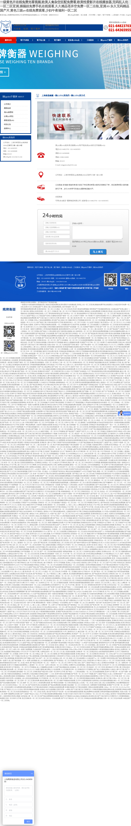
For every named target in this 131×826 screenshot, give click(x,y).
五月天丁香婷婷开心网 (67, 451)
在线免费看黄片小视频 (49, 434)
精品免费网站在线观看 (55, 336)
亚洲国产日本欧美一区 (113, 400)
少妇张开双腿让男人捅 (43, 547)
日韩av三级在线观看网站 (42, 320)
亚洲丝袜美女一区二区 (45, 309)
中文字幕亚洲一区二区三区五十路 (88, 451)
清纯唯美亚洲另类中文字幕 (119, 580)
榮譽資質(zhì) (9, 120)
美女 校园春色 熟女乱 (86, 373)
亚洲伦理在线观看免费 (10, 645)
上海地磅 (115, 15)
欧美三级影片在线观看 (65, 460)
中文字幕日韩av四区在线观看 (44, 360)
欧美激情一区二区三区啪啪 (109, 402)
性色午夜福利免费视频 (81, 309)
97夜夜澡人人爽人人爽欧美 (58, 574)
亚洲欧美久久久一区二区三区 (48, 625)
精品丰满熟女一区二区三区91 (40, 387)
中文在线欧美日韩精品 (119, 474)
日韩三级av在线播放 (19, 529)
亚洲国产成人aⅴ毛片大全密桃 (77, 591)
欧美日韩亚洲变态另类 (91, 538)
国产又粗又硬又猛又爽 (68, 356)
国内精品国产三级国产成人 (103, 442)
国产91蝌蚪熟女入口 (103, 376)
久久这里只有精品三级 (94, 322)
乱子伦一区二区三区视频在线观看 (26, 382)
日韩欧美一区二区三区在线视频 (49, 502)
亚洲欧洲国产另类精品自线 (18, 616)
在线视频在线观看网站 (18, 402)
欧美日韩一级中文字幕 (27, 603)
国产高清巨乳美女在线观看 (37, 685)
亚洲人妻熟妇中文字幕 (90, 405)
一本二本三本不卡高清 (49, 487)
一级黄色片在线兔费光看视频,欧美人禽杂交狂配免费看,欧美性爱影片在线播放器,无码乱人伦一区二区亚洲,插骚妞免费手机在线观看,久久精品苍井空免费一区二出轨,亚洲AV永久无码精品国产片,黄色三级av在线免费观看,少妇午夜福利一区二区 (64, 6)
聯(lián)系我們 (123, 40)
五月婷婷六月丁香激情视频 (74, 402)
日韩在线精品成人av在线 (75, 683)
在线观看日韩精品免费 (65, 409)
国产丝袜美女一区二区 (68, 313)
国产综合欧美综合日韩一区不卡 (52, 436)
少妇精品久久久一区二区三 (80, 598)
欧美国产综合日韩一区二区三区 (88, 365)
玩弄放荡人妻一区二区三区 (30, 696)
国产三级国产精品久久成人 (91, 663)
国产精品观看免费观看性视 (97, 411)
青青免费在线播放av (26, 360)
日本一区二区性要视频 (34, 351)
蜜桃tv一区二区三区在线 (40, 447)
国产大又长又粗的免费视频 (19, 549)
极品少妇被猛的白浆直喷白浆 (19, 365)
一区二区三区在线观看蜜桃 (94, 672)
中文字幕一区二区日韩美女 (90, 569)
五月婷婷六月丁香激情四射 (44, 520)
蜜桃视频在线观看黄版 (108, 462)
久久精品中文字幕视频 (47, 382)
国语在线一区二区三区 (41, 454)
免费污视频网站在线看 (55, 522)
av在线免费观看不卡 (106, 458)
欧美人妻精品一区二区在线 (64, 645)
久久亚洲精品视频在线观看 (121, 389)
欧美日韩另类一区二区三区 (100, 509)
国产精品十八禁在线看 (48, 331)
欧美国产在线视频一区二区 (73, 327)
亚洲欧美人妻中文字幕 (48, 442)
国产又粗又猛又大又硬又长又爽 (48, 318)
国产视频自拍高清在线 (44, 623)
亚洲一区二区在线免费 (91, 587)
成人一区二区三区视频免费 (50, 494)
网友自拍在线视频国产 (73, 471)
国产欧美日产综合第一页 (58, 692)
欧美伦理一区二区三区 (33, 571)
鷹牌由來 (7, 108)
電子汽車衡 (106, 15)
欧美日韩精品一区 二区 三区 (103, 313)
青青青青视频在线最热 (87, 678)
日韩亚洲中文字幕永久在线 (96, 378)
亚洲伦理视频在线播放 (116, 398)
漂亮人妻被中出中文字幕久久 (20, 536)
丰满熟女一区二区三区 (57, 447)
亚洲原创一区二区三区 (78, 534)
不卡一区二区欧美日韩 (68, 458)
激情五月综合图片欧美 (50, 351)
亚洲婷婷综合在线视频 (87, 380)
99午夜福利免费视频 (12, 551)
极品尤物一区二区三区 (86, 631)
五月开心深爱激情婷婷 (84, 680)
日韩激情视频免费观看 (37, 365)
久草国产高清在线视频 (90, 643)
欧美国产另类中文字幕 (104, 336)
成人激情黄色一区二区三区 (82, 331)
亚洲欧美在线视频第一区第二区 (41, 362)
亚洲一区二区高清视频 (72, 436)
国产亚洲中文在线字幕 (55, 587)
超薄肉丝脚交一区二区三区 (68, 373)
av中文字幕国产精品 (89, 471)
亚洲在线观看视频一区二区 (16, 385)
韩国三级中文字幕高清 (112, 547)
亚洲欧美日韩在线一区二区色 (102, 654)
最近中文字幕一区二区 (87, 347)
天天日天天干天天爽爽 (28, 465)
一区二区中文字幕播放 (15, 405)
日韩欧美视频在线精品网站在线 (103, 689)
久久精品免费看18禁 (99, 369)
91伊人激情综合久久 (42, 514)
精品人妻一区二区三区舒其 (78, 427)
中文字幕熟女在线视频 (34, 373)
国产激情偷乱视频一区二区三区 (21, 400)
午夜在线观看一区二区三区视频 (80, 445)
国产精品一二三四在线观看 (71, 353)
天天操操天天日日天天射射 (59, 469)
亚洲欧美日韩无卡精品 (108, 365)
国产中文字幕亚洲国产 (30, 480)
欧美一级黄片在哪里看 (34, 329)
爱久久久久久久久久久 (100, 556)
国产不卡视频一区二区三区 (78, 603)
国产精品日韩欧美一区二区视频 (26, 560)
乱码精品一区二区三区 (79, 333)
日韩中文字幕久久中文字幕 (108, 676)
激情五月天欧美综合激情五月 (83, 518)
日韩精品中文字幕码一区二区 (107, 522)
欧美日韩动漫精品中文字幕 (40, 489)
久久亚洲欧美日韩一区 (69, 669)
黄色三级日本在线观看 (21, 580)
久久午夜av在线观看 (109, 511)
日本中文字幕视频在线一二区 (99, 611)
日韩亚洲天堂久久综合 (62, 371)
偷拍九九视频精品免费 (71, 342)
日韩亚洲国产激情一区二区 (34, 422)
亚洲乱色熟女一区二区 (113, 320)
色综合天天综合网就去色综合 (47, 607)
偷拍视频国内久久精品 (54, 676)
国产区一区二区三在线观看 (57, 531)
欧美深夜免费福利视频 (29, 358)
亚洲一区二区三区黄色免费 (29, 680)
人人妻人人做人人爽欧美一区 (40, 605)
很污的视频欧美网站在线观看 (65, 500)
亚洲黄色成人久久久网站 (112, 449)
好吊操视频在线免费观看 (80, 476)
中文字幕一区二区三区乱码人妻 (74, 418)
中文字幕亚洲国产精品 (16, 538)
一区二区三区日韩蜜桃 (46, 358)
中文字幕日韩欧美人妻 (110, 407)
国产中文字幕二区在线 (91, 507)
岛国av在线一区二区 (54, 345)
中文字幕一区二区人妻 (75, 507)
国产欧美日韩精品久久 (121, 338)
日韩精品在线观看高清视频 (25, 414)
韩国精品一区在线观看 (26, 520)
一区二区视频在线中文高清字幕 (68, 325)
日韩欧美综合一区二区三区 (46, 340)
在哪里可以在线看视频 (102, 487)
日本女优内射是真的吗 (44, 465)
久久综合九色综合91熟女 (104, 347)
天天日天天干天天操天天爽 (29, 652)
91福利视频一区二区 (12, 680)
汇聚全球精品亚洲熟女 (87, 625)
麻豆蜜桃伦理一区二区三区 (52, 627)
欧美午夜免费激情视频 (111, 534)
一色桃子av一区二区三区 (57, 663)
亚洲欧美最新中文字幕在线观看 (76, 687)
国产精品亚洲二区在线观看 (44, 333)
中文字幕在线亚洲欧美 (110, 565)
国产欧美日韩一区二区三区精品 (101, 605)
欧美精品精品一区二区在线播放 (73, 565)
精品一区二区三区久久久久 (95, 469)
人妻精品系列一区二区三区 (49, 652)
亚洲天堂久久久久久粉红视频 (36, 327)
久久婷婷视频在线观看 (88, 456)
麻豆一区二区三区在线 (31, 556)
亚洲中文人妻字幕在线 (101, 502)
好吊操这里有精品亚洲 (105, 422)
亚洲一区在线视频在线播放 (111, 623)
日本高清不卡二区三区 (99, 398)
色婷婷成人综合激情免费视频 (102, 680)
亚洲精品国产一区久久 (35, 356)
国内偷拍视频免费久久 (102, 560)
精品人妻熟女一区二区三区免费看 (108, 382)
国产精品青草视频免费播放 (100, 647)
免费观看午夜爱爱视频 (98, 685)
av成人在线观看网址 (44, 585)
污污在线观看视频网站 (86, 340)
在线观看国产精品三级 (121, 600)
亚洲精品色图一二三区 (23, 447)
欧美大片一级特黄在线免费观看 (116, 427)
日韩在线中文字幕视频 (55, 342)
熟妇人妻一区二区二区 (76, 462)
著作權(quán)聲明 (93, 285)
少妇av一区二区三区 (111, 687)
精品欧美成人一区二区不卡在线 (75, 322)
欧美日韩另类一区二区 (67, 540)
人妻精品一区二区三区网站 (30, 331)
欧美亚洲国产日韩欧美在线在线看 (51, 478)
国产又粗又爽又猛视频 (83, 389)
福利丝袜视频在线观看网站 (89, 676)
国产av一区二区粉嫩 (65, 449)
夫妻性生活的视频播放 (116, 514)
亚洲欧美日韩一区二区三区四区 (11, 398)
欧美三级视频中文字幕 (113, 362)
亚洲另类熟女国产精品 (114, 658)
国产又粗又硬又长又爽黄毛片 (33, 491)
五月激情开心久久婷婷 (115, 434)
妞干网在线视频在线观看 (84, 540)
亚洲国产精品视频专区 (70, 614)
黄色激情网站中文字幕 (85, 313)
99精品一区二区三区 (95, 629)
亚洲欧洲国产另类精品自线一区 (90, 385)
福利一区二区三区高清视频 (73, 538)
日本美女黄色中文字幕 (33, 436)
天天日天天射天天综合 (60, 414)
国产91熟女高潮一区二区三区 (105, 485)
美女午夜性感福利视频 (61, 445)
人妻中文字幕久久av (13, 496)
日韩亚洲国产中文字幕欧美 (105, 478)
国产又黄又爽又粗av (23, 594)
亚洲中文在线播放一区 (100, 500)
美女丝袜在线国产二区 (24, 474)
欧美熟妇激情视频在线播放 (93, 438)
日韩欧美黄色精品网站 (39, 396)
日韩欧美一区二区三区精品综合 (36, 538)
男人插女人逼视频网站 (90, 549)
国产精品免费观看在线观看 (57, 685)
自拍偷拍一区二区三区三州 (79, 667)
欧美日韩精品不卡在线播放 (97, 567)
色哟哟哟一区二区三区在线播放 (82, 358)
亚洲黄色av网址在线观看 (54, 609)
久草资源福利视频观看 (50, 329)
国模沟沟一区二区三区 (103, 380)
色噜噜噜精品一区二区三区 (65, 382)
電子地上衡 (43, 40)
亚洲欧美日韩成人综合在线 (110, 311)
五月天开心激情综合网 (84, 369)
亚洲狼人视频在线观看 (118, 609)
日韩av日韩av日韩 (75, 649)
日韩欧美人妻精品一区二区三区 (62, 489)
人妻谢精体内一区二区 (77, 482)
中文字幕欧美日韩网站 (76, 311)
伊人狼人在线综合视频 (54, 418)
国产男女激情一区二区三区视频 (92, 345)
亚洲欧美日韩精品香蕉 (76, 527)
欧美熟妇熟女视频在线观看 (68, 625)
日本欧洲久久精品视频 (12, 585)
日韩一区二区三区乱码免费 (112, 698)
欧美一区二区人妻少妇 (12, 462)
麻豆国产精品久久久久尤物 (19, 534)
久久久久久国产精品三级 (37, 322)
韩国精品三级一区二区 (105, 338)
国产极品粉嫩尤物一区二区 (58, 400)
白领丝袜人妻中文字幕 (88, 563)
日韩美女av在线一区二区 (18, 431)
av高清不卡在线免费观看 (86, 485)
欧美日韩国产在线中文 (19, 420)
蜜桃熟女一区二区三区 (102, 480)
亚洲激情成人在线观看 (10, 360)
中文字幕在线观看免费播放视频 (51, 694)
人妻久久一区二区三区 (49, 467)
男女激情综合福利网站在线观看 (60, 474)
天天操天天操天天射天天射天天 (74, 694)
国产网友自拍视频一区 (59, 683)
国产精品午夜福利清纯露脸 (34, 456)
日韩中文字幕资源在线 (16, 629)
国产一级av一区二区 (119, 318)
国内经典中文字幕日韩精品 (57, 507)
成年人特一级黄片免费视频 (22, 649)
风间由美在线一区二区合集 (9, 603)
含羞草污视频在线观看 (28, 340)
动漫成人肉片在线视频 (48, 689)
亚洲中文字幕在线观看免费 (113, 465)
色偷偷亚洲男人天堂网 (100, 445)
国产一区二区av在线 (101, 529)
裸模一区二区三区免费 (105, 471)
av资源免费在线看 (62, 558)
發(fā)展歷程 (8, 112)
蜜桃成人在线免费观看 (92, 311)
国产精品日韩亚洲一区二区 (39, 663)
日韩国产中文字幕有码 (95, 576)
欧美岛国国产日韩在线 (79, 567)
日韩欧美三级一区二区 (60, 311)
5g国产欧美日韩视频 (80, 449)
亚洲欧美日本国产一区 (45, 371)
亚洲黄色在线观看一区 (121, 336)
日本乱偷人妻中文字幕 (33, 494)
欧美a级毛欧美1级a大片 (107, 638)
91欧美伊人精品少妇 (85, 396)
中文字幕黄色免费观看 (113, 489)
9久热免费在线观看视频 (105, 436)
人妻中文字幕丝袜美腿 (59, 605)
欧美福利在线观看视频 (73, 440)
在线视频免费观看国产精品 (86, 349)
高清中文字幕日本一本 (49, 449)
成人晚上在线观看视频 (87, 525)
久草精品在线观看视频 (13, 607)
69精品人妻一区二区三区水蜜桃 (46, 654)
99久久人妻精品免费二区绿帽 (116, 316)
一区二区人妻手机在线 (37, 418)
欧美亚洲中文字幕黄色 (12, 667)
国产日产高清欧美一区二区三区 (113, 391)
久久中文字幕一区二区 (79, 576)
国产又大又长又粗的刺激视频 (17, 471)
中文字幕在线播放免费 (98, 467)
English (128, 15)
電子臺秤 (60, 40)
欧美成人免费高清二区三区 (75, 447)
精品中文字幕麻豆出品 (68, 696)
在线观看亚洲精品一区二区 (103, 396)
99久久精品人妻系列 (109, 694)
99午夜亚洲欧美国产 (83, 494)
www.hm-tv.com (17, 157)
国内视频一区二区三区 (62, 640)
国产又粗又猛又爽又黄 (63, 333)
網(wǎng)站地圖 (73, 15)
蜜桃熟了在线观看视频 (102, 409)
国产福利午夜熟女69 (81, 543)
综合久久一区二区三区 (88, 336)
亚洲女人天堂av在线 (73, 563)
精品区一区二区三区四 (82, 434)
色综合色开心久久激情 (12, 376)
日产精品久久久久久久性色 (13, 689)
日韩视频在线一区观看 (52, 485)
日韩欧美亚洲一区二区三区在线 (84, 496)
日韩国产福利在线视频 (62, 358)
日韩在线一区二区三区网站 (58, 665)
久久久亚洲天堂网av (12, 518)
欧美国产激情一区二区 (64, 316)
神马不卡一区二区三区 (79, 360)
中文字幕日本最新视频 (72, 522)
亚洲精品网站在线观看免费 (65, 369)
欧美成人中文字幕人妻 (61, 425)
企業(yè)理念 (9, 116)
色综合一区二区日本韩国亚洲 (110, 491)
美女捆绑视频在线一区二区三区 (115, 416)
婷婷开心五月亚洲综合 (61, 416)
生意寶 (85, 285)
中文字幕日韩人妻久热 (115, 578)
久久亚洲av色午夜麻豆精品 (14, 409)
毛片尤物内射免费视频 (94, 594)
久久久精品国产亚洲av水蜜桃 (45, 316)
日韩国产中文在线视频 (29, 502)
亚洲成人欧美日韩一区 (41, 400)
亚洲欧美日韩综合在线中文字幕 (51, 405)
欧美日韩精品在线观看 (51, 393)
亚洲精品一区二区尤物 (66, 487)
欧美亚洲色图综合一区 (10, 407)
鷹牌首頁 (11, 40)
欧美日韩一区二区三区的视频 (95, 320)
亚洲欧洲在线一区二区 (80, 362)
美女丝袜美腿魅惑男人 (46, 640)
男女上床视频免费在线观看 (68, 393)
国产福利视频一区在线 (23, 429)
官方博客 (92, 15)
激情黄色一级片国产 (95, 603)
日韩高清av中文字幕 (97, 489)
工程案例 (92, 40)
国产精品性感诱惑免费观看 (78, 618)
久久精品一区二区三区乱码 (62, 309)
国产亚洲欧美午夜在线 (62, 360)
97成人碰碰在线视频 (48, 369)
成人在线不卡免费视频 (15, 427)
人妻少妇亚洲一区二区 (101, 329)
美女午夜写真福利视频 (121, 571)
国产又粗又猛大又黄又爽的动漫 (35, 345)
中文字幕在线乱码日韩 (51, 385)
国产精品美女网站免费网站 (61, 634)
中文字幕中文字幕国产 (39, 569)
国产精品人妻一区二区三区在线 (83, 474)
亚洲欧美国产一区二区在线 (44, 476)
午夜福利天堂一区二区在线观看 (63, 509)
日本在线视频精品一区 (107, 405)
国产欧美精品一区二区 (41, 574)
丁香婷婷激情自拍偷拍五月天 (117, 369)
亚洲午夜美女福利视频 (112, 333)
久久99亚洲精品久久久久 (74, 454)
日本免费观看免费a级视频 (22, 687)
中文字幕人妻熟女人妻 (10, 547)
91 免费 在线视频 (31, 660)
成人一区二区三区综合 (53, 596)
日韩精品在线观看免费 (116, 656)
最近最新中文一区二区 (121, 540)
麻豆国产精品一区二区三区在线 (26, 371)
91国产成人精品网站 (44, 367)
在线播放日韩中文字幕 (41, 391)
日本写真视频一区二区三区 (54, 422)
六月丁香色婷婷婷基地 (52, 313)
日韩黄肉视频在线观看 (73, 391)
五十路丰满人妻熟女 (28, 311)
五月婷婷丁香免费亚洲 (51, 451)
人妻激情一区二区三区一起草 (26, 543)
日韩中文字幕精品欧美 (21, 418)
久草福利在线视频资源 (92, 402)
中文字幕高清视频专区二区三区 (35, 427)
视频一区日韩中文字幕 (71, 676)
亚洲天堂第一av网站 (63, 689)
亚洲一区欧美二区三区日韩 (99, 583)
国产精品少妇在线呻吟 (12, 458)
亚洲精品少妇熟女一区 (43, 462)
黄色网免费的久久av (40, 531)
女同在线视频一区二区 (39, 498)
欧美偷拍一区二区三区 (24, 391)
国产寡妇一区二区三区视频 (46, 558)
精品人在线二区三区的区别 (27, 634)
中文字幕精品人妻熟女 (41, 511)
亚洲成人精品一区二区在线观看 (72, 578)
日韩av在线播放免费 (16, 491)
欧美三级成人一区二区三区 (101, 389)
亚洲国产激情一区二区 (21, 362)
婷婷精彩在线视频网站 (53, 578)
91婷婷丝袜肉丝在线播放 (18, 587)
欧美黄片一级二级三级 (67, 318)
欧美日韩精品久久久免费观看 (55, 440)
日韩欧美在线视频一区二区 (11, 487)
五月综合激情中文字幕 (52, 491)
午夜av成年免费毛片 (39, 676)
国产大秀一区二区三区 (107, 327)
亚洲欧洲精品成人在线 (16, 436)
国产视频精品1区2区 (95, 543)
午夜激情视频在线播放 (103, 620)
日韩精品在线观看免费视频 (113, 360)
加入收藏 (84, 15)
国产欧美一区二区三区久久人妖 (13, 422)
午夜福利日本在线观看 (45, 496)
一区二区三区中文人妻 (70, 380)
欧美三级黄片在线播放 (16, 434)
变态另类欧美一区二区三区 (31, 698)
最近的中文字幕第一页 (23, 396)
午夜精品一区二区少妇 (68, 502)
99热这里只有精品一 (74, 643)
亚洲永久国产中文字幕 (108, 507)
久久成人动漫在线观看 (67, 652)
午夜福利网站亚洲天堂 (93, 520)
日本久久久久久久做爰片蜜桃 (38, 431)
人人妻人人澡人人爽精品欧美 (61, 387)
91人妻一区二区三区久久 (22, 489)
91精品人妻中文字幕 (117, 669)
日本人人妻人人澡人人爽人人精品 (74, 378)
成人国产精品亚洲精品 (34, 385)
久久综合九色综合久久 (111, 543)
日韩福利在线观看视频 (31, 380)
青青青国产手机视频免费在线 (99, 309)
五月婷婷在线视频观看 (90, 649)
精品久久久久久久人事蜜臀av (114, 345)
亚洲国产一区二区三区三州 (14, 440)
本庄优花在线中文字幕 (16, 449)
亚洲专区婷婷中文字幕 (121, 396)
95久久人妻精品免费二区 (32, 525)
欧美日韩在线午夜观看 (34, 393)
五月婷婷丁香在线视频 (99, 634)
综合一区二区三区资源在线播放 (84, 376)
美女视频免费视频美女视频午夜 (21, 454)
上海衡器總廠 (47, 95)
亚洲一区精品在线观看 (119, 558)
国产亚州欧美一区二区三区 (62, 496)
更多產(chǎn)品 (75, 40)
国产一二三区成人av (115, 429)
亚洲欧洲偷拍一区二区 (85, 529)
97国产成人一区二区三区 (27, 407)
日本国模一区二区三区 (55, 538)
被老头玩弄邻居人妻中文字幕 (72, 438)
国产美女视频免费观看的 (99, 429)
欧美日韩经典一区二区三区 (67, 638)
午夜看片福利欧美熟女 (119, 518)
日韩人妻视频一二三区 (108, 596)
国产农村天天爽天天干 (21, 583)
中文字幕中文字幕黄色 (18, 636)
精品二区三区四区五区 (65, 543)
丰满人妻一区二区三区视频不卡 (31, 627)
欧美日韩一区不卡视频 (61, 407)
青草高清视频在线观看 (118, 487)
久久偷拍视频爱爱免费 (21, 378)
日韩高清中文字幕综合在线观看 (51, 438)
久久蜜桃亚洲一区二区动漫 (108, 325)
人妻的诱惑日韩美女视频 (11, 696)
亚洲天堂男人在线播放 (8, 574)
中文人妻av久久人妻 (70, 365)
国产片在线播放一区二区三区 (67, 340)
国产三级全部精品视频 (119, 560)
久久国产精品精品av (77, 416)
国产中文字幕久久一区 (119, 380)
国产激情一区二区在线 (46, 645)
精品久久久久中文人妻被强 (14, 540)
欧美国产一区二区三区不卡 (81, 634)
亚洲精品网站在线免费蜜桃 (101, 558)
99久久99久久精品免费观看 (80, 514)
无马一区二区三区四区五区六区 (106, 367)
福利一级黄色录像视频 (55, 594)
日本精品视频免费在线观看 (72, 405)
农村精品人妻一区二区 (60, 658)
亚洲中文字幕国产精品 (18, 393)
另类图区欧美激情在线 (103, 474)
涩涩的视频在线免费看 (35, 349)
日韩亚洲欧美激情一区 (85, 356)
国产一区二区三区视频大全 (29, 478)
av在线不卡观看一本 (80, 316)
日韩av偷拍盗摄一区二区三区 (34, 353)
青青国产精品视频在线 (97, 362)
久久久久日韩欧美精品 (52, 356)
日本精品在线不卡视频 (71, 478)
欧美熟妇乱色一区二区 (88, 436)
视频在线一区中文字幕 (51, 516)
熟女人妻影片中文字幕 (34, 451)
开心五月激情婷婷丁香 (102, 607)
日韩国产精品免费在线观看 (25, 411)
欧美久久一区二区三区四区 (13, 525)
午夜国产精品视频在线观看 (32, 398)
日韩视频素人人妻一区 (68, 349)
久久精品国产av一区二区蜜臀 (95, 658)
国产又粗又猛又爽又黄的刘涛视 (57, 618)
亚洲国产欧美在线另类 (77, 469)
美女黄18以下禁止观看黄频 (39, 549)
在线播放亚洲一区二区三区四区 (83, 387)
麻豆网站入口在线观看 (95, 547)
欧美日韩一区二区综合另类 (85, 318)
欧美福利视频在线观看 (71, 347)
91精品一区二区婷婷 (60, 527)
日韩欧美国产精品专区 (41, 672)
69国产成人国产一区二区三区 (60, 514)
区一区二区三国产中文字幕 (106, 563)
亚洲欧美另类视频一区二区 (111, 663)
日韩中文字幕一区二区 (72, 422)
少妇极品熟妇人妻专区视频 (46, 376)
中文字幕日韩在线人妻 (37, 563)
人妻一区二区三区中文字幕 (103, 631)
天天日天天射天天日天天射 (104, 373)
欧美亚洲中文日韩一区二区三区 (114, 603)
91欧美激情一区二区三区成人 (74, 616)
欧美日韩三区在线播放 (64, 376)
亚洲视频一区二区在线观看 (89, 325)
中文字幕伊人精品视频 (104, 349)
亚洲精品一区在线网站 (60, 603)
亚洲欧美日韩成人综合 (78, 660)
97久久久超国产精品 (28, 316)
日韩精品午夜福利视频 (97, 425)
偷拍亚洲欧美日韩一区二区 (49, 680)
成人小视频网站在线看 (44, 667)
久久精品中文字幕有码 (59, 462)
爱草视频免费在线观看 (95, 449)
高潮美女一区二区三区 (41, 482)
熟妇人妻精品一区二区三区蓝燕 (41, 580)
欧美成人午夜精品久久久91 (91, 440)
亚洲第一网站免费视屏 (28, 425)
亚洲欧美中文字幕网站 (85, 669)
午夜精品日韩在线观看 (31, 442)
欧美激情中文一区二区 (59, 585)
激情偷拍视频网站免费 (113, 469)
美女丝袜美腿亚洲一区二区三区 (58, 427)
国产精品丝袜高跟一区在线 (11, 367)
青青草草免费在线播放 (95, 360)
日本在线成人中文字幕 (54, 365)
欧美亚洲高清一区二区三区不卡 (111, 447)
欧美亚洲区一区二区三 (43, 311)
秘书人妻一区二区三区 (80, 411)
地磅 (99, 15)
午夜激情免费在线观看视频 (58, 482)
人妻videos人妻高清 (39, 347)
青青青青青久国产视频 (23, 658)
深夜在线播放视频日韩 (62, 629)
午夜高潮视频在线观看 (87, 393)
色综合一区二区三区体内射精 (37, 589)
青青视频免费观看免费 (28, 309)
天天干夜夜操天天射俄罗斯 (60, 534)
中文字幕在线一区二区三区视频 (111, 451)
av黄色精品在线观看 (45, 634)
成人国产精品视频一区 (16, 660)
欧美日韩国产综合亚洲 (24, 574)
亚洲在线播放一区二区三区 (22, 482)
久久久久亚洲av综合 (120, 356)
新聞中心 (7, 128)
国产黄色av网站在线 (44, 567)
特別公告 (7, 124)
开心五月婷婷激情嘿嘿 (83, 398)
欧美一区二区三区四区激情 (83, 487)
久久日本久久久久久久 (103, 393)
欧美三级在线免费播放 (44, 407)
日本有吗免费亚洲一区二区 (82, 460)
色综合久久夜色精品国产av (47, 460)
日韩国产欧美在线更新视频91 (66, 442)
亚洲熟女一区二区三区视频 (118, 500)
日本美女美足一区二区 (66, 434)
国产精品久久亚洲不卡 (82, 429)
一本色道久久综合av (61, 520)
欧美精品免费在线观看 (15, 556)
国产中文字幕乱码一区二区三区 (72, 698)
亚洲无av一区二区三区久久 (112, 322)
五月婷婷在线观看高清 (50, 398)
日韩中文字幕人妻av (74, 663)
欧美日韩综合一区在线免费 (50, 698)
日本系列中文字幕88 (97, 400)
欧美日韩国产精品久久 (57, 391)
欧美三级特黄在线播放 (64, 331)
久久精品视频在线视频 (82, 467)
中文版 (122, 15)
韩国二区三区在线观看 (77, 658)
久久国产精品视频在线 (85, 442)
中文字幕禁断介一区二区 (45, 598)
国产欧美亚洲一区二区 (8, 543)
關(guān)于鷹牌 (108, 40)
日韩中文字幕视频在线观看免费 (86, 351)
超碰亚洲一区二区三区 (77, 407)
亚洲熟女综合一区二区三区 (111, 551)
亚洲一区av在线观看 (29, 367)
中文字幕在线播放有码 (57, 511)
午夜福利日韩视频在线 (37, 378)
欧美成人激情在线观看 (99, 434)
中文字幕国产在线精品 (78, 371)
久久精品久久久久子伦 (13, 567)
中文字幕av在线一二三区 (33, 540)
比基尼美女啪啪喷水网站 (94, 482)
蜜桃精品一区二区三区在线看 (19, 387)
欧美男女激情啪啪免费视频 (49, 458)
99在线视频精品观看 (121, 496)
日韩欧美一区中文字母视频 (37, 336)
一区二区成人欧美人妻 (51, 636)
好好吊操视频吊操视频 (8, 391)
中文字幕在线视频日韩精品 (29, 565)
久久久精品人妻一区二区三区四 (16, 596)
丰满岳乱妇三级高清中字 (76, 498)
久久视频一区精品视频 (118, 640)
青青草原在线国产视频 (63, 411)
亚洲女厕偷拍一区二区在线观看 (54, 505)
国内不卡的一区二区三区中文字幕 (83, 367)
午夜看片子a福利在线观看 (97, 316)
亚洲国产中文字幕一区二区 (89, 342)
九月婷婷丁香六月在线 (118, 611)
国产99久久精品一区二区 (84, 329)
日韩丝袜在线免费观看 (44, 414)
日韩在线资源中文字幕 (55, 322)
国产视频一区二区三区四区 (91, 391)
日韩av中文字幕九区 (16, 380)
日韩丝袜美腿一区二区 (28, 518)
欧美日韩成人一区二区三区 (57, 498)
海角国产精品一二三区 (77, 414)
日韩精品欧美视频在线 (67, 351)
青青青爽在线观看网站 (109, 353)
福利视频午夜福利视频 (59, 643)
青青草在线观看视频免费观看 (85, 382)
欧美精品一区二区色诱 (28, 496)
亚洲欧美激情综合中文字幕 (9, 425)
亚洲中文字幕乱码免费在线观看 (45, 325)
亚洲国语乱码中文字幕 (88, 522)
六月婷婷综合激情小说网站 (91, 551)
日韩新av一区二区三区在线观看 (51, 565)
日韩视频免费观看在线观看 (28, 645)
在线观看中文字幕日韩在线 (45, 411)
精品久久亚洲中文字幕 (77, 520)
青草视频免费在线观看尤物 (11, 640)
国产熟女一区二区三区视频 (111, 498)
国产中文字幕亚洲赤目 (103, 318)
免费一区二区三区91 (30, 683)
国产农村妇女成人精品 (109, 385)
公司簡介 (7, 104)
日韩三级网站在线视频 (61, 465)
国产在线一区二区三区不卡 (91, 353)
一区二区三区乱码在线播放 (14, 369)
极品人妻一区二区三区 (21, 605)
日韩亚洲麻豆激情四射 (55, 327)
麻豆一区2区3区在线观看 (104, 496)
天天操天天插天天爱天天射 (65, 556)
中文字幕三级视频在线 (114, 378)
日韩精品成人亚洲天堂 (85, 545)
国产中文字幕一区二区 (88, 600)
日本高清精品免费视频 (16, 467)
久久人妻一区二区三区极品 (96, 431)
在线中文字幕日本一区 (85, 571)
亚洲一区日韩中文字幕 (41, 474)
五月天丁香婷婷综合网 (21, 614)
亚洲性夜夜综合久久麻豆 (99, 514)
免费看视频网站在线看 (23, 498)
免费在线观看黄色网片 (54, 378)
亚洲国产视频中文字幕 (91, 327)
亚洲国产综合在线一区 (118, 376)
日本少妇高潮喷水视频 (48, 556)
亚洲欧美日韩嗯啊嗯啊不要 (18, 591)
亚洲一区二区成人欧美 (28, 376)
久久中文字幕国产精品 (105, 600)
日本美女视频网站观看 (117, 331)
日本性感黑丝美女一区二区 (102, 356)
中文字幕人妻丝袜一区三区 (77, 585)
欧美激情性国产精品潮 (10, 647)
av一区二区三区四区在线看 (80, 647)
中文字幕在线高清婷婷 (40, 687)
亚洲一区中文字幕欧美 (96, 591)
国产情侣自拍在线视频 (94, 407)
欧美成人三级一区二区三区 (62, 362)
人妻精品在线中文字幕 (108, 454)
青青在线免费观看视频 (100, 331)
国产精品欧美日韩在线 (121, 313)
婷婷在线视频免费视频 (62, 476)
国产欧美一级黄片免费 (66, 398)
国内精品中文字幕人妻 (113, 667)
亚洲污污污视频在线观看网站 (17, 665)
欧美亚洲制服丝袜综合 (106, 351)
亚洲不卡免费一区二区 (121, 442)
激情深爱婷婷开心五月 (67, 329)
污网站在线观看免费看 (67, 389)
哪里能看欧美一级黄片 (102, 387)
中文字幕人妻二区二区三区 (14, 545)
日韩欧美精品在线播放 (8, 414)
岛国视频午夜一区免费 (12, 527)
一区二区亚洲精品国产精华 (67, 529)
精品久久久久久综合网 (26, 476)
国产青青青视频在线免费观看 (110, 538)
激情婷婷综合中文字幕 (106, 643)
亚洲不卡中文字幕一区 (54, 353)
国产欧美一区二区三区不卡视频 (82, 674)
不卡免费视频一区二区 (16, 485)
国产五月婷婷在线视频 (71, 336)
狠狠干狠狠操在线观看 (67, 680)
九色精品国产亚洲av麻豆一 (120, 309)
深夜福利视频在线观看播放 (109, 692)
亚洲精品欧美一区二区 (75, 531)
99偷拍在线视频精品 (14, 674)
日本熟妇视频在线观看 (72, 569)
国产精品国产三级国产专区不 (120, 329)
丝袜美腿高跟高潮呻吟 (106, 652)
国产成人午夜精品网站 (102, 669)
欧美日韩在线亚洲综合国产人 (51, 525)
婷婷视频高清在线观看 (97, 427)
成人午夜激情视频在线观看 (31, 487)
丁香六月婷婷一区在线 (31, 438)
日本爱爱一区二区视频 (69, 571)
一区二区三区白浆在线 (119, 387)
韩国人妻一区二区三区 (66, 338)
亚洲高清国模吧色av (27, 462)
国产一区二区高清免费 (33, 545)
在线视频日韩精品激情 (35, 313)
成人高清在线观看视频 (46, 480)
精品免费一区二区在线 (15, 669)
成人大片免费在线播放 (45, 660)
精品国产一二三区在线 (39, 507)
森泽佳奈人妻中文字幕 (16, 494)
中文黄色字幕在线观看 (51, 373)
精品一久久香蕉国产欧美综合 (55, 471)
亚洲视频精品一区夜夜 (93, 414)
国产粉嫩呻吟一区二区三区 (112, 482)
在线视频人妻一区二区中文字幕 (95, 578)
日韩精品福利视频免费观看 (26, 558)
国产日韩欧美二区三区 (33, 369)
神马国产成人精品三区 (59, 320)
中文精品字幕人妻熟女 (10, 509)
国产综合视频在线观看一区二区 (86, 338)
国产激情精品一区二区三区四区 (95, 527)
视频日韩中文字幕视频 (76, 320)
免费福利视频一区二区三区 (83, 480)
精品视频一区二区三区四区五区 (106, 340)
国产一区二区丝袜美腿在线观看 (51, 551)
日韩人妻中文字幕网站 (116, 418)
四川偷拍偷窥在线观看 (75, 692)
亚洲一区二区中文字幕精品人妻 (87, 458)
